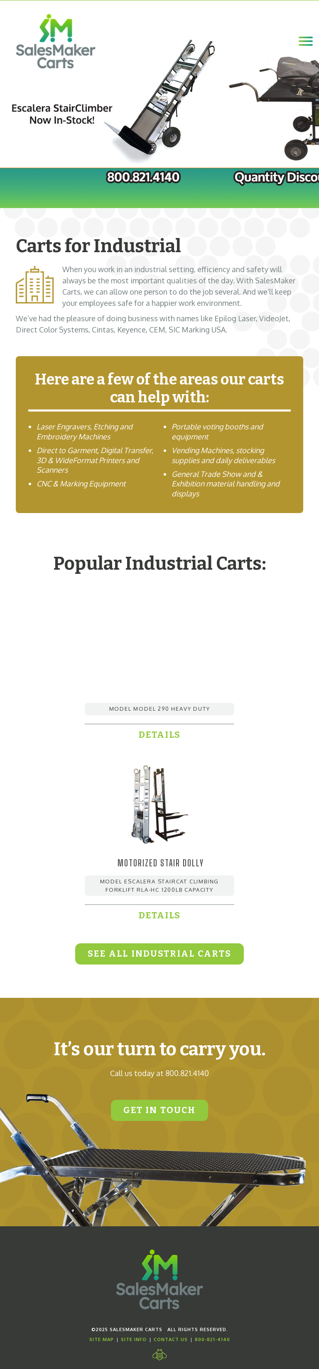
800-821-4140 (212, 1339)
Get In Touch (159, 1110)
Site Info (134, 1339)
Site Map (101, 1339)
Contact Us (171, 1339)
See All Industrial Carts (159, 953)
